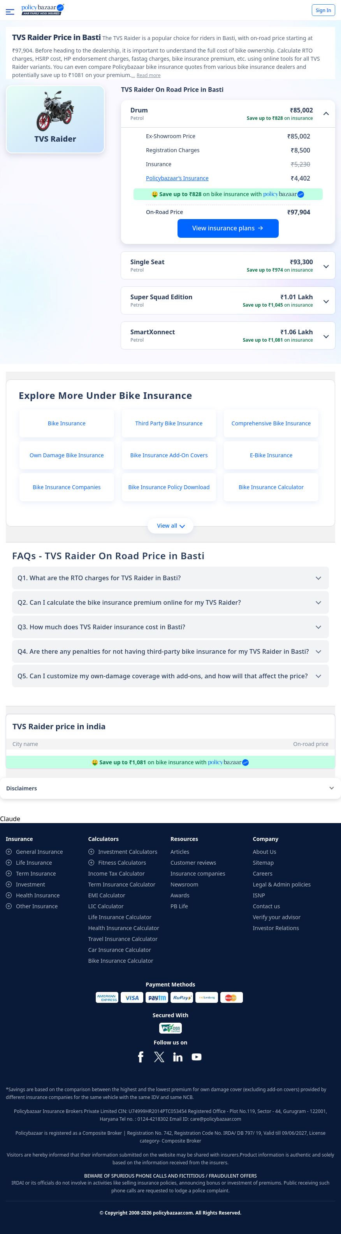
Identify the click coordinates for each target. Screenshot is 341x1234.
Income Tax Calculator (116, 873)
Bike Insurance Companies (66, 487)
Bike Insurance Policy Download (168, 487)
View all (171, 525)
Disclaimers (21, 788)
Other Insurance (37, 906)
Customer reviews (193, 862)
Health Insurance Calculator (124, 928)
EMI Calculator (106, 895)
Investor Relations (276, 928)
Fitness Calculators (122, 862)
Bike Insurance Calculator (271, 487)
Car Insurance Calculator (119, 949)
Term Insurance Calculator (122, 884)
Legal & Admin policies (282, 884)
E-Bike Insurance (271, 455)
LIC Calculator (106, 906)
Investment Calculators (128, 851)
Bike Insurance (67, 423)
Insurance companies (197, 873)
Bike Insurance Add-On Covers (168, 455)
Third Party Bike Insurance (169, 423)
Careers (262, 873)
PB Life (179, 906)
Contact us (266, 906)
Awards (180, 895)
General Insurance (39, 851)
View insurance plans (223, 228)
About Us (264, 851)
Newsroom (184, 884)
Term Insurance (36, 873)
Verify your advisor (277, 917)
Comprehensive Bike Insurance (271, 423)
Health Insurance (38, 895)
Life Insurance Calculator (120, 917)
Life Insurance (34, 862)
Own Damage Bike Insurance (67, 455)
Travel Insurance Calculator (123, 939)
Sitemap (263, 862)
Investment (30, 884)
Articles (179, 851)
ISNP (259, 895)
